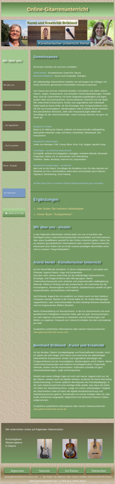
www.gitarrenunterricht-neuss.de (49, 409)
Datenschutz (99, 470)
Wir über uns (8, 85)
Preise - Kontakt (10, 165)
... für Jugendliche (10, 125)
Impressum (17, 470)
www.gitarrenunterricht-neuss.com (50, 332)
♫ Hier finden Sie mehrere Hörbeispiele (58, 208)
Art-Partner (71, 470)
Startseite (44, 470)
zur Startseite (10, 192)
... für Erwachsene (10, 145)
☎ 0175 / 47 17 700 (14, 213)
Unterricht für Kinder (12, 105)
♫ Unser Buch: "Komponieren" (52, 214)
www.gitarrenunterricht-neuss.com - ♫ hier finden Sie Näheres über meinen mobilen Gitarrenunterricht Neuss (57, 476)
